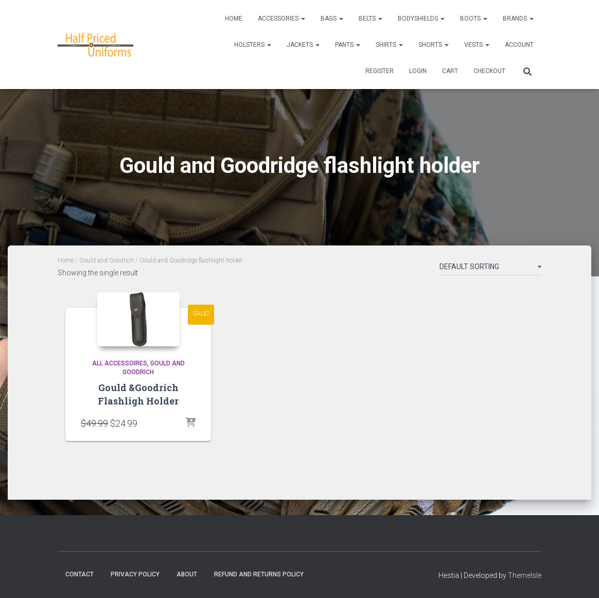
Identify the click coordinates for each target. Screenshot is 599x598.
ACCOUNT (519, 44)
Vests (476, 44)
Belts (370, 18)
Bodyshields (421, 18)
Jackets (303, 44)
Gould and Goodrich (106, 260)
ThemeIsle (524, 575)
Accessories (281, 18)
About (187, 574)
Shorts (433, 44)
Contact (79, 574)
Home (233, 18)
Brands (518, 18)
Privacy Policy (135, 574)
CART (450, 71)
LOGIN (418, 71)
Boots (473, 18)
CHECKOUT (489, 71)
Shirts (389, 44)
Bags (332, 18)
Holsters (252, 44)
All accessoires (119, 363)
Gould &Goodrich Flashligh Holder (138, 394)
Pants (347, 44)
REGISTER (379, 71)
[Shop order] (490, 268)
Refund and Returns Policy (259, 574)
